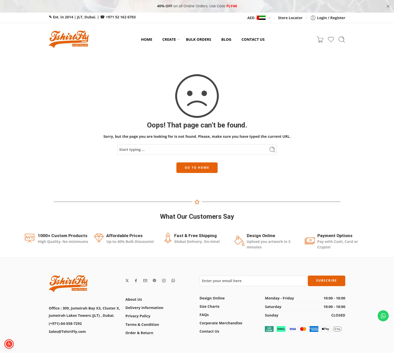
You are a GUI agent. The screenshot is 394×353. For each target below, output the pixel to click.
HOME (146, 37)
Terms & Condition (142, 323)
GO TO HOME (197, 166)
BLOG (226, 37)
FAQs (204, 313)
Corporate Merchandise (221, 321)
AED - (256, 16)
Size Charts (209, 304)
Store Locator (290, 16)
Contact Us (209, 330)
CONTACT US (253, 37)
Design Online (212, 296)
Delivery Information (144, 306)
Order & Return (139, 331)
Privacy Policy (137, 314)
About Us (133, 297)
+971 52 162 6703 (121, 15)
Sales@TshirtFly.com (67, 330)
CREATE (169, 38)
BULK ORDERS (198, 37)
